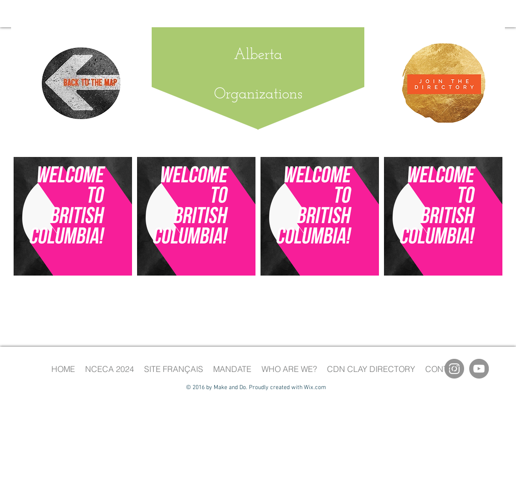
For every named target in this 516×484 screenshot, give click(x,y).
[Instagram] (454, 369)
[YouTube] (479, 369)
